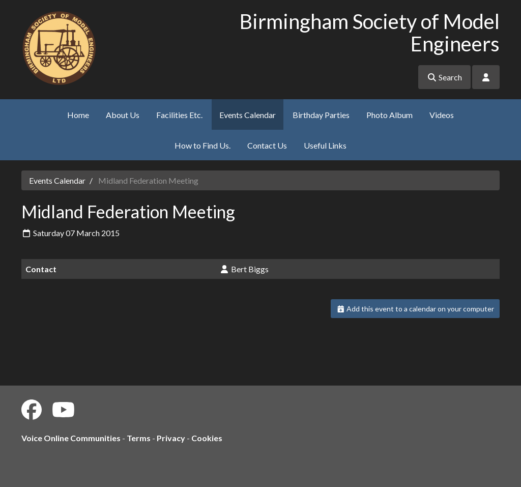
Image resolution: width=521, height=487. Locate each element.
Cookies (206, 438)
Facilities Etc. (179, 115)
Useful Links (325, 145)
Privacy (171, 438)
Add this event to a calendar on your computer (415, 308)
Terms (139, 438)
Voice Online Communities (71, 438)
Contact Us (267, 145)
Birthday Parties (321, 115)
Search (444, 77)
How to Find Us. (202, 145)
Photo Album (389, 115)
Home (78, 115)
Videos (441, 115)
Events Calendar (247, 115)
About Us (122, 115)
